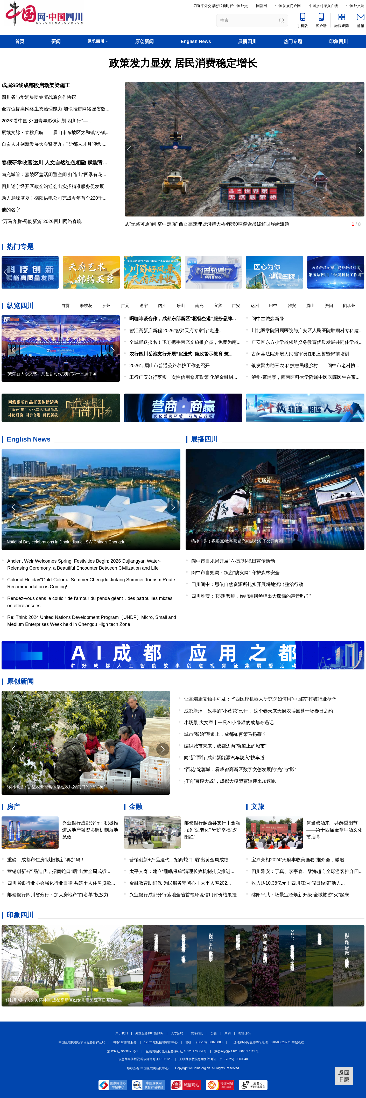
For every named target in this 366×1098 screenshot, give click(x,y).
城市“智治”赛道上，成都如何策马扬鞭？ (225, 734)
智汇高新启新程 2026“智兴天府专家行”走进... (176, 330)
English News (196, 41)
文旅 (257, 806)
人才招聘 (177, 1033)
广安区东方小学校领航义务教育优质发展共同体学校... (307, 342)
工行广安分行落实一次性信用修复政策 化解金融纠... (183, 377)
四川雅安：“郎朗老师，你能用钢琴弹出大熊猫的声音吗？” (251, 596)
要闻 (56, 41)
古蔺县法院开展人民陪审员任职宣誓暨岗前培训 (300, 353)
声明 (227, 1033)
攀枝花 (89, 305)
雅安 (295, 305)
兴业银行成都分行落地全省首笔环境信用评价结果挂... (185, 894)
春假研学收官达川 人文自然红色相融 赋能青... (54, 162)
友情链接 (244, 1033)
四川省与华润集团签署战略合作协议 (39, 97)
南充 (203, 305)
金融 (135, 806)
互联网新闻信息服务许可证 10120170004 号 (176, 1051)
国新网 (261, 6)
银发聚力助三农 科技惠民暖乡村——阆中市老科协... (305, 365)
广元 (128, 305)
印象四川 (338, 41)
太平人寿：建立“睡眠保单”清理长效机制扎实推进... (181, 871)
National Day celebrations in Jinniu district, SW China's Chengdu (66, 542)
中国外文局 (355, 6)
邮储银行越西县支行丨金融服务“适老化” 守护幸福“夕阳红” (212, 830)
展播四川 (247, 41)
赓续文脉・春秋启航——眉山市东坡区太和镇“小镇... (56, 132)
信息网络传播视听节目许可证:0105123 (145, 1059)
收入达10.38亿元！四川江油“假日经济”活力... (298, 883)
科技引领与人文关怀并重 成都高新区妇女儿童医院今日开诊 (59, 1000)
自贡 (69, 305)
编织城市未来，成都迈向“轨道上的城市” (225, 746)
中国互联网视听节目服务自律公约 (82, 1042)
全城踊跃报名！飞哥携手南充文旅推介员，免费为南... (185, 342)
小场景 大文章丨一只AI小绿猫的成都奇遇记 (229, 722)
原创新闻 (144, 41)
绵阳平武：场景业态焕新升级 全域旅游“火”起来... (302, 894)
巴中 (276, 305)
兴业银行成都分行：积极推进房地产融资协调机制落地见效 (90, 830)
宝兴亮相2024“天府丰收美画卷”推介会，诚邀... (299, 859)
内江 (165, 305)
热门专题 (293, 41)
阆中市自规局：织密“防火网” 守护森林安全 (235, 572)
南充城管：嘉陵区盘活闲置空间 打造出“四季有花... (54, 174)
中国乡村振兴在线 (323, 6)
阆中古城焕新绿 (267, 318)
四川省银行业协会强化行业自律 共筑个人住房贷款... (61, 883)
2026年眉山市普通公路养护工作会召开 (169, 365)
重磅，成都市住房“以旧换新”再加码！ (46, 859)
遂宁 (147, 305)
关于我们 (121, 1033)
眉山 (313, 305)
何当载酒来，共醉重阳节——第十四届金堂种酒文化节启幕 (334, 830)
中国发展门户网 (288, 6)
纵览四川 (20, 306)
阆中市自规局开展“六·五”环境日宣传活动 (233, 561)
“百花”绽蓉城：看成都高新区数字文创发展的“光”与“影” (240, 769)
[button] (360, 272)
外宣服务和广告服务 (149, 1033)
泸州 (110, 305)
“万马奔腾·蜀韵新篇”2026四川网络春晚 (42, 221)
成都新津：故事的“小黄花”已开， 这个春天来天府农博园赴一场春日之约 (258, 711)
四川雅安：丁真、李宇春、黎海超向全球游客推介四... (307, 871)
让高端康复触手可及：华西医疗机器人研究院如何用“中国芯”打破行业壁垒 (260, 699)
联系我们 (197, 1033)
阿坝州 (353, 305)
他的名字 (11, 209)
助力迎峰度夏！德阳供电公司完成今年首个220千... (54, 198)
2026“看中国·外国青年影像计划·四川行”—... (47, 120)
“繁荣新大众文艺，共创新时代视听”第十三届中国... (53, 374)
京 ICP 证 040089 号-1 (122, 1051)
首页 (19, 41)
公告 (214, 1033)
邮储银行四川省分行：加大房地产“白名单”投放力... (59, 894)
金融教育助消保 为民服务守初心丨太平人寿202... (180, 883)
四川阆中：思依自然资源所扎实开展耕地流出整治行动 (247, 584)
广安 (239, 305)
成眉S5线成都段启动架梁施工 (36, 85)
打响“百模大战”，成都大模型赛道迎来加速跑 (230, 781)
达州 (258, 305)
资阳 (332, 305)
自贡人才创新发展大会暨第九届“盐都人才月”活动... (54, 144)
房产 (13, 806)
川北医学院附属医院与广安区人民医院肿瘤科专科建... (307, 330)
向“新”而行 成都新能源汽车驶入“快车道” (225, 757)
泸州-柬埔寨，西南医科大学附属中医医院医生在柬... (305, 377)
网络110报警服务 (125, 1042)
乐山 (184, 305)
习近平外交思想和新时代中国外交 (220, 6)
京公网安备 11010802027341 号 (236, 1051)
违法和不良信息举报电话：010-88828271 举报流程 (269, 1042)
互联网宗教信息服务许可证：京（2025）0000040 (213, 1059)
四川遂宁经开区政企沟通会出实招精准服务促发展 (53, 186)
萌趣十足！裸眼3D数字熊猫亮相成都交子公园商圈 (237, 541)
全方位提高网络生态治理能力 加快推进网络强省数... (55, 108)
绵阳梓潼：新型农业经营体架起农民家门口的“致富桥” (56, 787)
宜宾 (221, 305)
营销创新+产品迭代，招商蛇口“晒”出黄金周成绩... (58, 871)
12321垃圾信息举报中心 (161, 1042)
